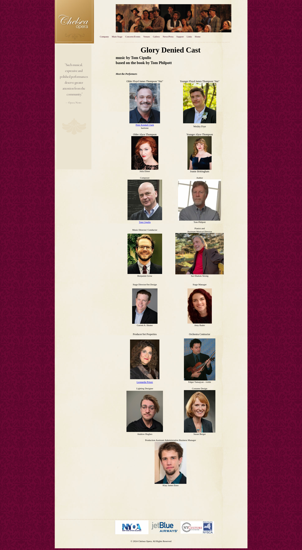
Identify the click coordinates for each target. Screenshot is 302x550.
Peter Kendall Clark (145, 125)
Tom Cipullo (145, 222)
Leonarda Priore (145, 382)
